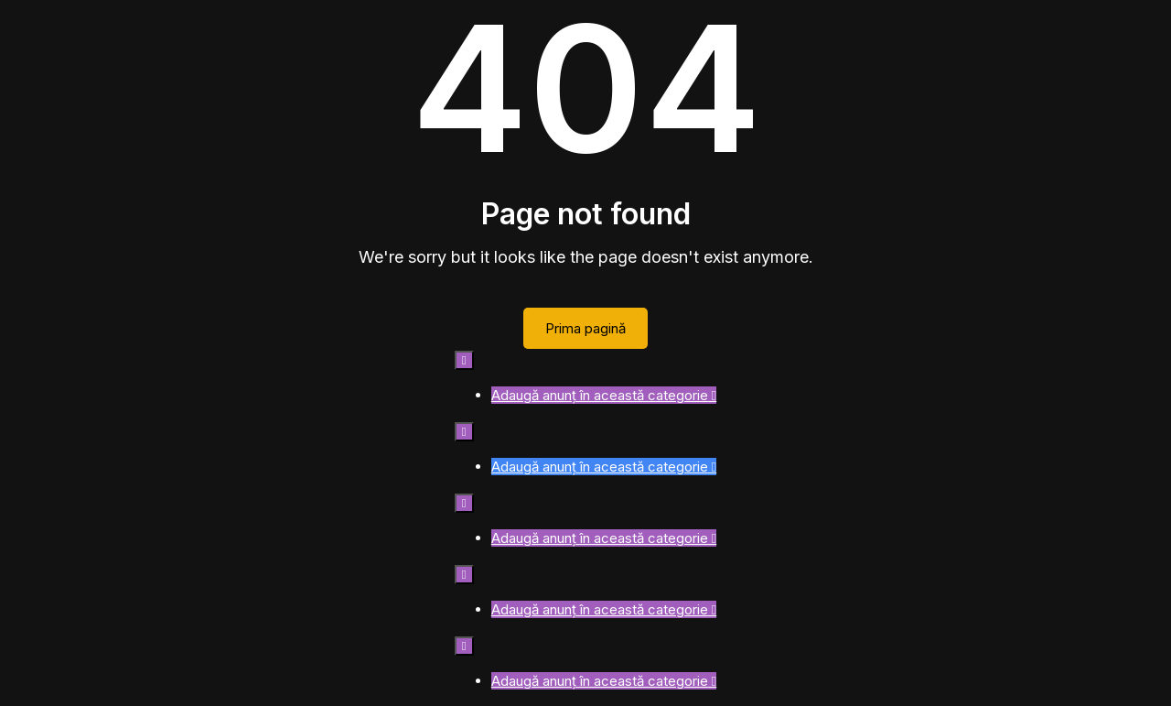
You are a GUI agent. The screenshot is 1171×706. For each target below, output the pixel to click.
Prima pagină (585, 328)
